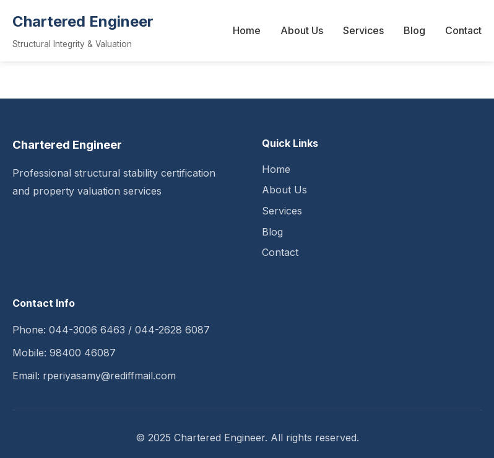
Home (247, 30)
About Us (301, 30)
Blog (414, 30)
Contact (463, 30)
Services (363, 30)
